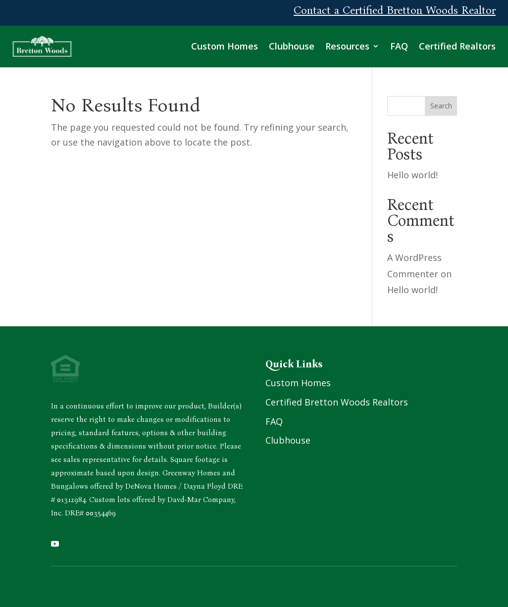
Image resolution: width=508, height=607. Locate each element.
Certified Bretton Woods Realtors (336, 402)
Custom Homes (224, 46)
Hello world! (412, 175)
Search (441, 105)
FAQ (399, 46)
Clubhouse (291, 46)
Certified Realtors (457, 46)
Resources (347, 46)
